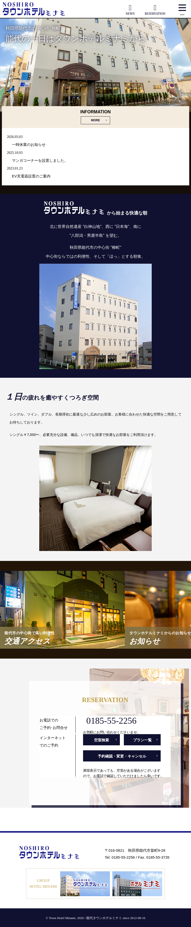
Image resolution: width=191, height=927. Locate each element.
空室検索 (101, 740)
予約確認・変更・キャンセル (122, 756)
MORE (95, 120)
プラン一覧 (142, 740)
